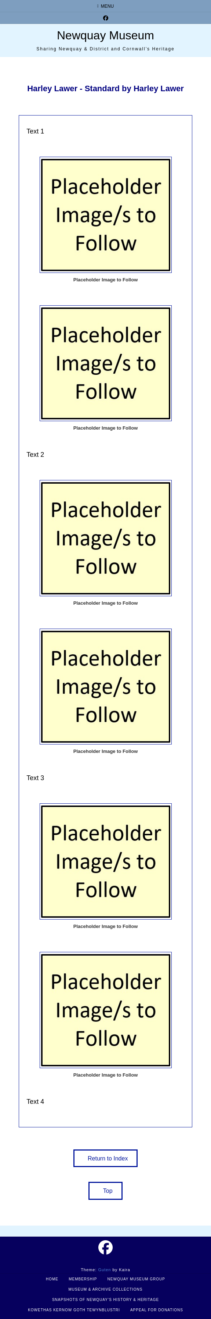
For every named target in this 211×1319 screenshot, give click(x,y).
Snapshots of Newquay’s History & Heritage (105, 1300)
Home (52, 1279)
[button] (105, 1158)
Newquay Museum (105, 35)
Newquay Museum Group (136, 1279)
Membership (83, 1279)
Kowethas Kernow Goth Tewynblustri (74, 1310)
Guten (104, 1270)
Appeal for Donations (156, 1310)
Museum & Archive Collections (106, 1289)
